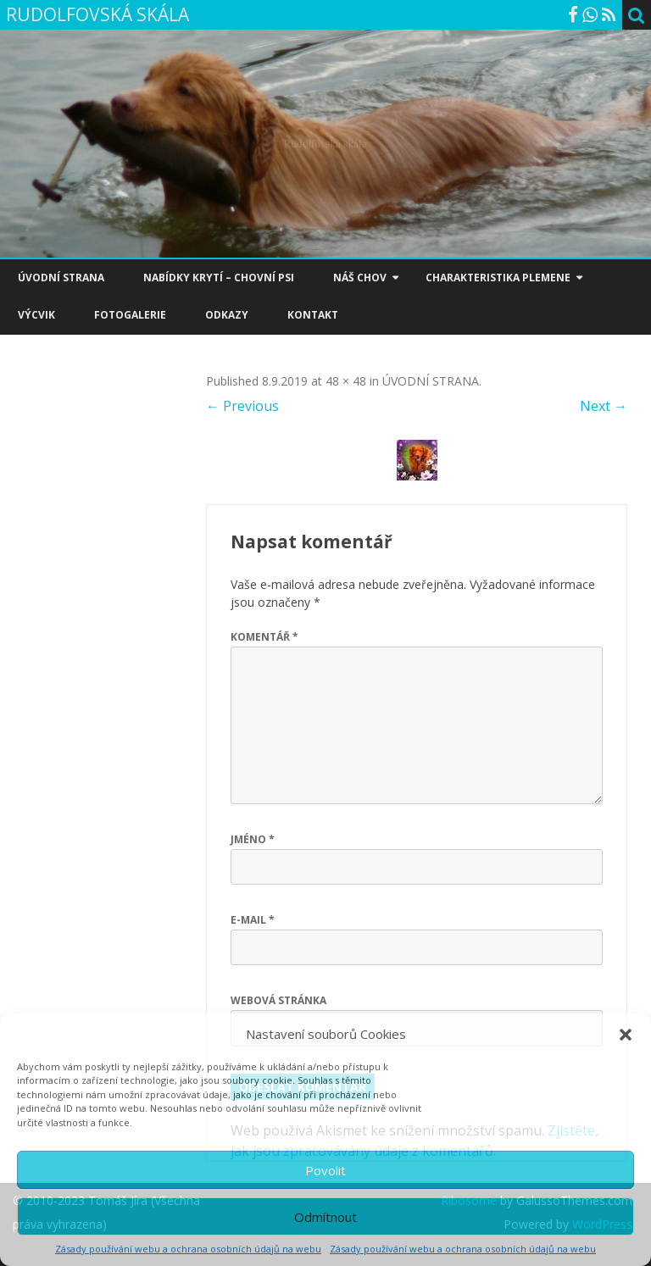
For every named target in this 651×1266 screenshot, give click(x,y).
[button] (625, 1034)
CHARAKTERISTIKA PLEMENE (498, 277)
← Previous (242, 406)
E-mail (253, 920)
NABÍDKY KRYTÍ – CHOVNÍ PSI (218, 277)
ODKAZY (226, 315)
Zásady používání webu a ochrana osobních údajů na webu (188, 1248)
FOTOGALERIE (130, 315)
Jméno (253, 839)
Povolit (325, 1170)
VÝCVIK (36, 315)
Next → (603, 406)
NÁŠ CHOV (360, 277)
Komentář (264, 637)
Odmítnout (325, 1216)
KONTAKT (312, 315)
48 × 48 (346, 381)
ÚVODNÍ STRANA (61, 277)
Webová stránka (278, 1000)
